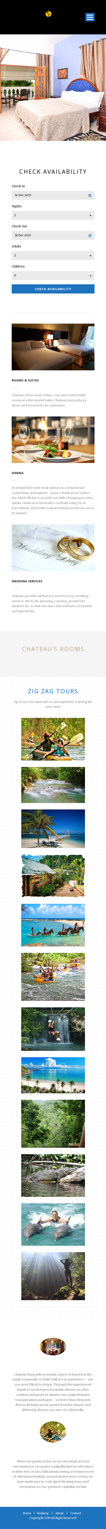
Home (27, 1513)
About (59, 1513)
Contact (75, 1513)
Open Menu (90, 17)
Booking (43, 1513)
